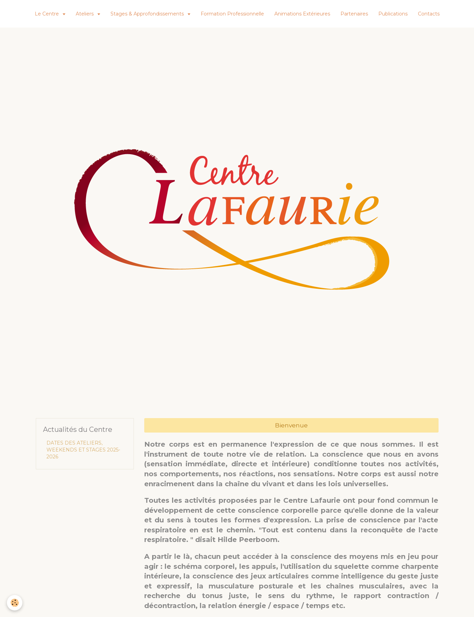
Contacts (429, 14)
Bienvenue (291, 425)
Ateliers (85, 14)
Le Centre (47, 14)
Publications (393, 14)
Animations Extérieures (302, 14)
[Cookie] (14, 602)
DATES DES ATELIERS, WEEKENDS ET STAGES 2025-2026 (83, 450)
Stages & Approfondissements (147, 14)
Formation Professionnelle (232, 14)
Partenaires (354, 14)
